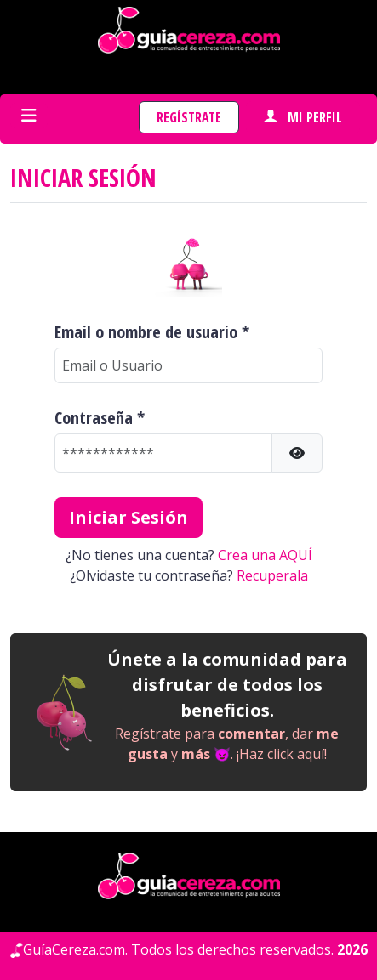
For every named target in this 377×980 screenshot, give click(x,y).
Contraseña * (99, 418)
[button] (297, 453)
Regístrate (189, 117)
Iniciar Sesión (128, 517)
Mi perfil (303, 117)
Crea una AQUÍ (265, 555)
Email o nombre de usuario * (151, 332)
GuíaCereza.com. (75, 949)
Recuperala (272, 575)
